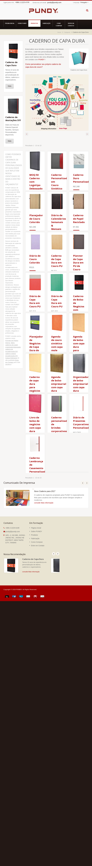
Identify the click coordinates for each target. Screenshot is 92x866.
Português (83, 2)
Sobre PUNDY (22, 23)
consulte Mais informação (43, 503)
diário (12, 343)
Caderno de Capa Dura (33, 559)
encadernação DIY (11, 356)
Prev (82, 483)
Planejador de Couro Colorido (36, 219)
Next (87, 483)
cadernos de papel (11, 345)
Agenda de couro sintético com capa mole (57, 343)
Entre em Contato (71, 24)
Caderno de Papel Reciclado (79, 219)
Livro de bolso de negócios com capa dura (35, 424)
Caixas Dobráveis (11, 358)
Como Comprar (59, 24)
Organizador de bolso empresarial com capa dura (81, 383)
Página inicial (10, 23)
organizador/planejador (13, 347)
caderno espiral (10, 353)
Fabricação (47, 23)
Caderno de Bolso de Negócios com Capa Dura (78, 306)
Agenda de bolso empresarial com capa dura (58, 383)
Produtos (34, 23)
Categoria (67, 32)
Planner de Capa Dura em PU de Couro (78, 262)
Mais (9, 86)
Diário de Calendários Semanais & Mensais (58, 222)
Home (59, 32)
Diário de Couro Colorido (35, 259)
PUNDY (41, 59)
